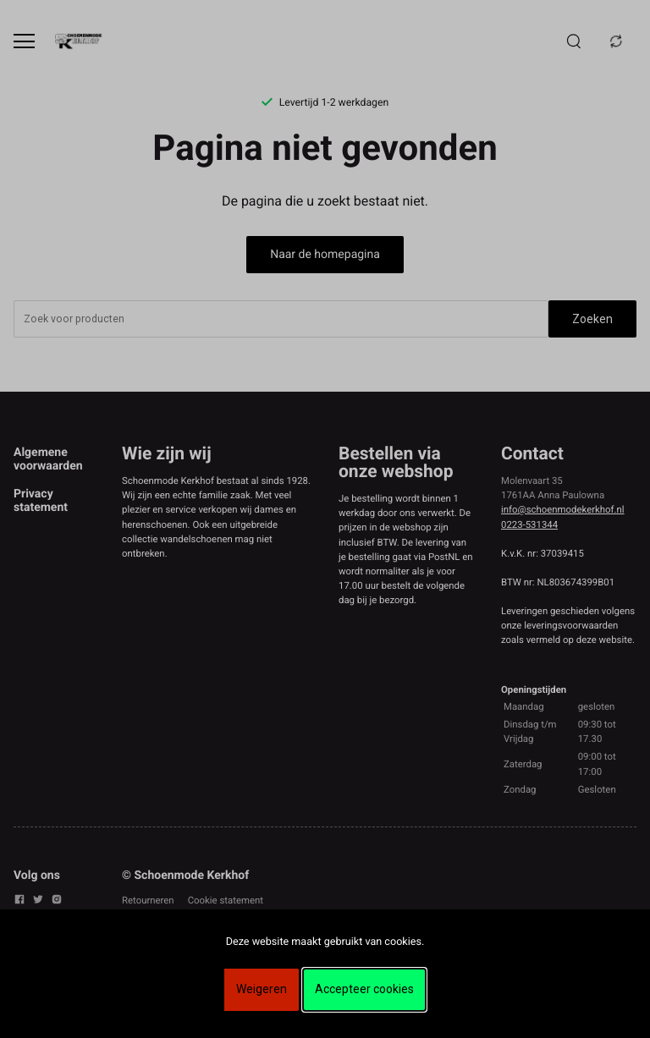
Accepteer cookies (364, 989)
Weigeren (261, 989)
